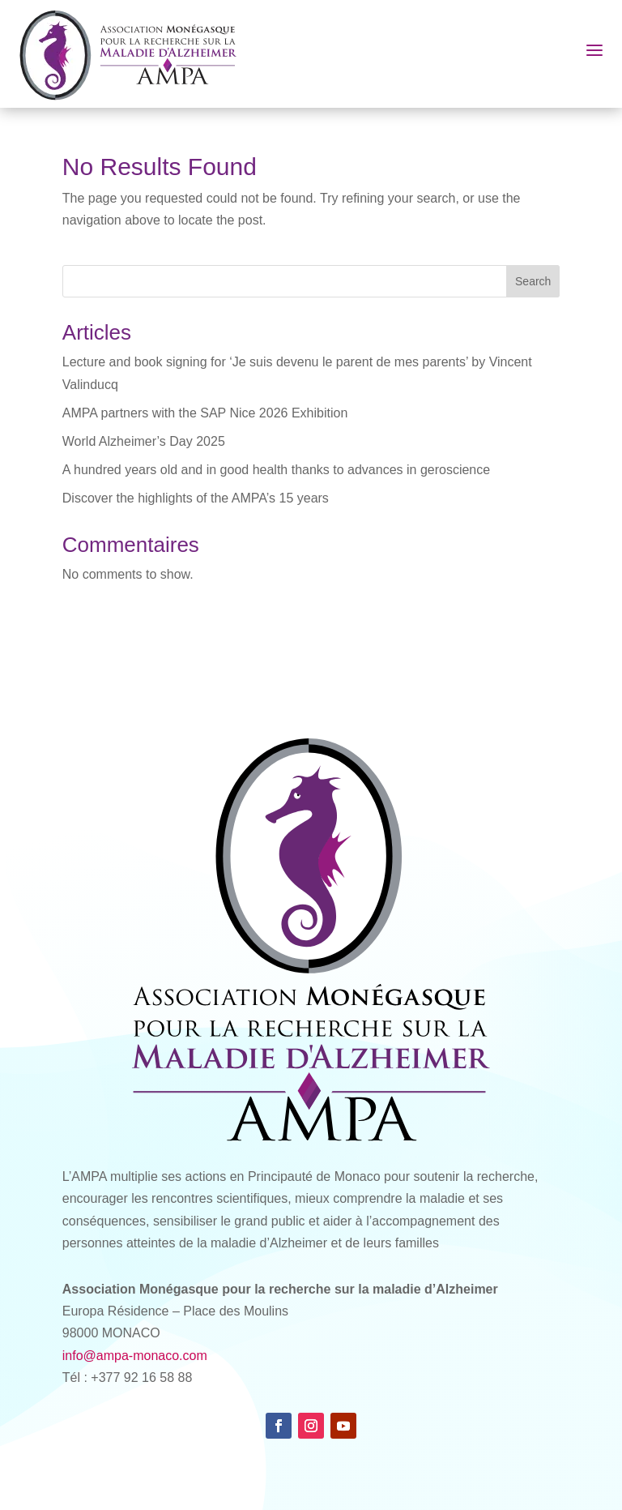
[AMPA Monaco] (136, 53)
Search (533, 281)
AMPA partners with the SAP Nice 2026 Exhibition (204, 413)
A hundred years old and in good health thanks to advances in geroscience (276, 470)
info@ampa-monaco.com (134, 1355)
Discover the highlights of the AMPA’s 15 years (195, 498)
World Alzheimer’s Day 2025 (143, 441)
